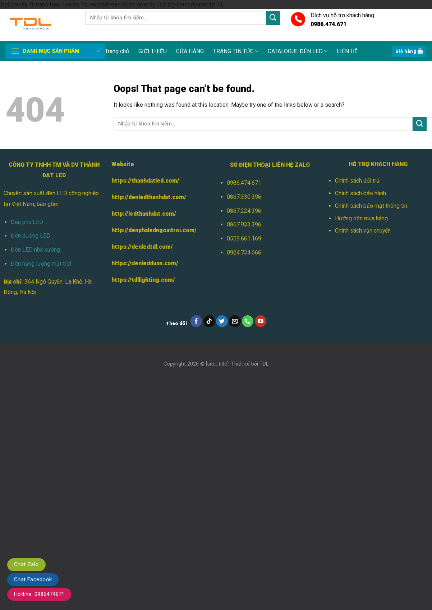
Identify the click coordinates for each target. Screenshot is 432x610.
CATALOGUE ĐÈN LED (297, 51)
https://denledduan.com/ (144, 263)
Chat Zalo (26, 564)
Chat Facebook (33, 579)
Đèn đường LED (30, 235)
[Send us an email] (235, 321)
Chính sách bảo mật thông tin (371, 205)
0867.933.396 (244, 224)
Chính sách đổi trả (357, 180)
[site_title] (217, 364)
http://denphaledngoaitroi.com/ (154, 230)
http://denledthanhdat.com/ (148, 197)
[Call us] (248, 321)
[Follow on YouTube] (261, 321)
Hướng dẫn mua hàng (361, 218)
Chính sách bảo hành (360, 193)
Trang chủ (117, 51)
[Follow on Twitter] (222, 321)
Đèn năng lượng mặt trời (41, 263)
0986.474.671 (244, 182)
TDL (263, 364)
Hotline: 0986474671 (39, 594)
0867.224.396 (244, 210)
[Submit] (273, 18)
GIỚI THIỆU (152, 51)
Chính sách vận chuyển (363, 230)
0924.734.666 (244, 252)
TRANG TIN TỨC (235, 51)
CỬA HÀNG (190, 51)
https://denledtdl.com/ (142, 246)
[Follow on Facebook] (196, 321)
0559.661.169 (244, 238)
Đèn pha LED (27, 222)
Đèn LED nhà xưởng (35, 249)
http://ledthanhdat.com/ (143, 213)
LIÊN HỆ (347, 51)
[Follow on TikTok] (209, 321)
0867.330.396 (244, 196)
